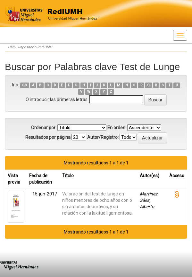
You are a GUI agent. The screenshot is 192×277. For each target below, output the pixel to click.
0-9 (24, 85)
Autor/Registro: (103, 137)
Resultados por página (48, 137)
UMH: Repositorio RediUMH (30, 47)
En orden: (116, 127)
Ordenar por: (43, 127)
